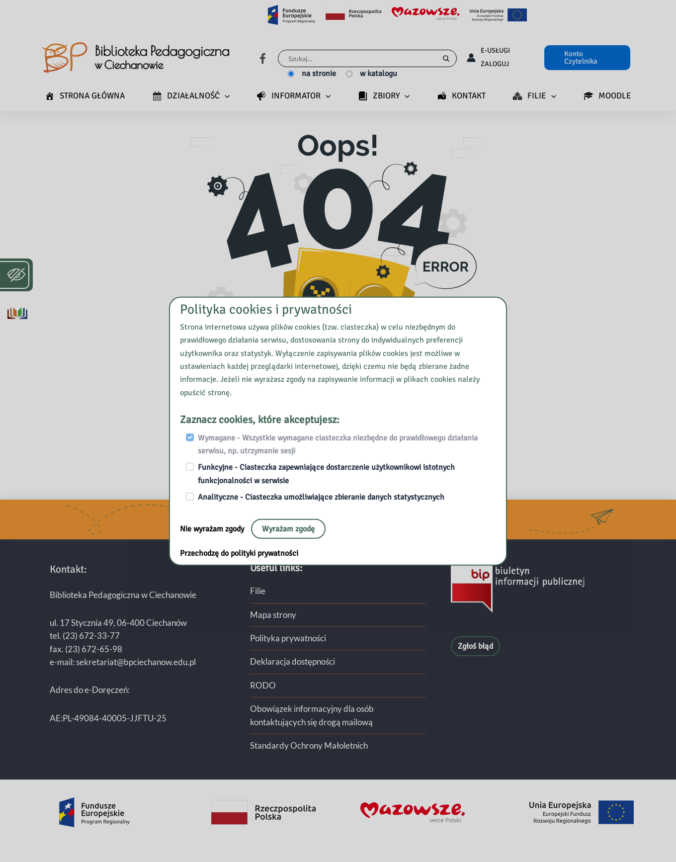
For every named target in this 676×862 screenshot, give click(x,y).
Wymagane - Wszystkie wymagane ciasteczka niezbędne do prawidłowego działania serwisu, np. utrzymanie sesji (338, 443)
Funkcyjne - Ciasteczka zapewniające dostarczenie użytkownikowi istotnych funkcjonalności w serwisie (326, 473)
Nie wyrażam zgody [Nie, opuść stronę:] (213, 528)
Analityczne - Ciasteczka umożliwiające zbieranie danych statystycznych (321, 497)
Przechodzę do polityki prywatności (239, 553)
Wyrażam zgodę (288, 528)
